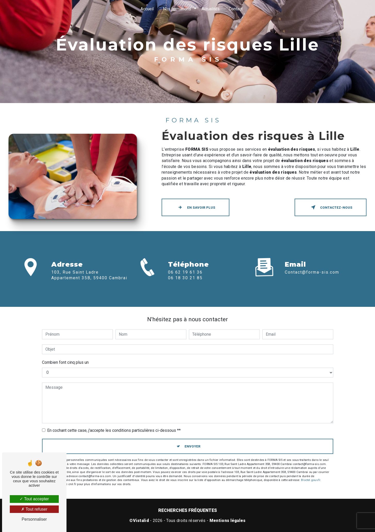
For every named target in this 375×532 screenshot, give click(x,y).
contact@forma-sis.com (312, 264)
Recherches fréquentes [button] (187, 510)
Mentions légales (228, 520)
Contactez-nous (330, 207)
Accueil (147, 8)
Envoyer (193, 446)
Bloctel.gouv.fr (310, 480)
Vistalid (141, 520)
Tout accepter (34, 499)
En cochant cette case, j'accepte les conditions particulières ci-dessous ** (114, 430)
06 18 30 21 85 (185, 285)
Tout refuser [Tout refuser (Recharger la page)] (34, 509)
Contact (236, 8)
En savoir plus (195, 207)
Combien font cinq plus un (65, 362)
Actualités (211, 8)
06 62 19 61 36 (185, 279)
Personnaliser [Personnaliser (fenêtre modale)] (34, 519)
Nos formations (177, 8)
